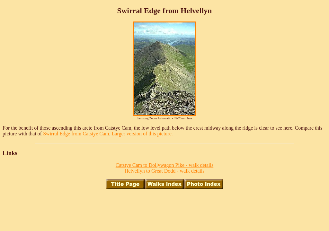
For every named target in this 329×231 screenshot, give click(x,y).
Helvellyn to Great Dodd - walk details (165, 171)
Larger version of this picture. (142, 133)
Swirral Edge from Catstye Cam (76, 133)
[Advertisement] (164, 208)
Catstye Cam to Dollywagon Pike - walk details (164, 165)
